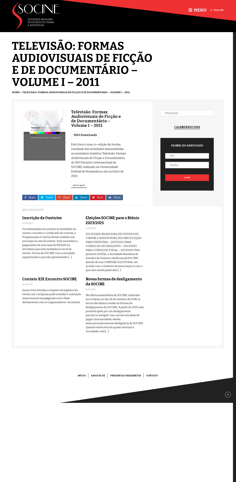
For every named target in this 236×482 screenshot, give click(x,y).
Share (30, 197)
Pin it (97, 197)
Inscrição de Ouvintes (42, 218)
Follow (217, 10)
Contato (152, 375)
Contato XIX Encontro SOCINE (49, 279)
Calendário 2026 (187, 127)
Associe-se (98, 375)
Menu (198, 10)
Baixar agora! (79, 185)
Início (82, 375)
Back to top (228, 395)
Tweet (47, 197)
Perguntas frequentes (125, 375)
